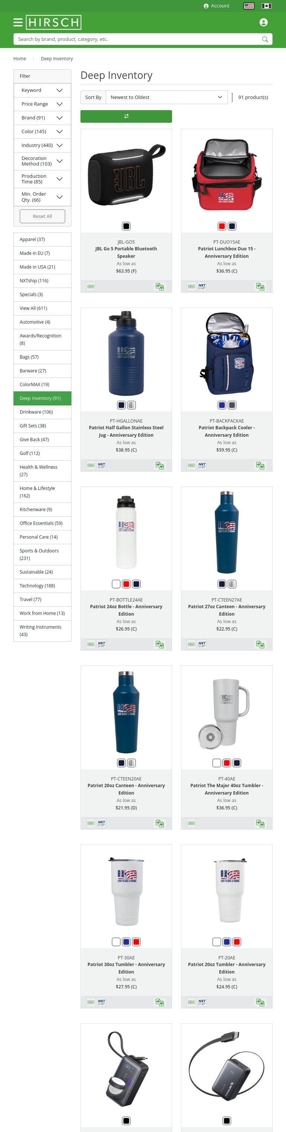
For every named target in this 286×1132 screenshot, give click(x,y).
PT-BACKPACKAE (227, 421)
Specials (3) (31, 294)
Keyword (31, 90)
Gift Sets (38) (33, 426)
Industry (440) (37, 145)
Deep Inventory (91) (40, 398)
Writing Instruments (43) (40, 631)
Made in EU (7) (35, 253)
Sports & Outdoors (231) (39, 554)
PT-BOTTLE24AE (126, 600)
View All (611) (33, 308)
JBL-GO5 (126, 242)
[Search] (143, 39)
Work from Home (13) (42, 613)
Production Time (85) (34, 179)
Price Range (35, 103)
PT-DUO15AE (226, 242)
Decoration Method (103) (37, 161)
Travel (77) (30, 599)
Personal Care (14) (39, 537)
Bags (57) (29, 357)
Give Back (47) (34, 439)
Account (216, 5)
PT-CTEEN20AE (126, 779)
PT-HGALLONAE (126, 421)
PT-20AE (226, 958)
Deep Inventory (57, 58)
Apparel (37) (32, 239)
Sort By (93, 97)
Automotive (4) (35, 322)
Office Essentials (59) (41, 523)
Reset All (42, 216)
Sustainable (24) (36, 572)
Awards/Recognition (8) (40, 339)
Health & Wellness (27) (38, 471)
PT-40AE (226, 779)
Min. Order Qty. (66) (34, 196)
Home (19, 58)
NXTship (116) (34, 281)
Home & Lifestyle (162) (37, 492)
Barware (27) (33, 371)
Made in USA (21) (37, 267)
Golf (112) (30, 453)
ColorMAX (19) (34, 384)
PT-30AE (126, 958)
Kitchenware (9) (36, 509)
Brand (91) (33, 117)
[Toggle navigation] (18, 22)
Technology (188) (37, 586)
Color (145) (34, 131)
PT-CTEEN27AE (227, 600)
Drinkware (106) (36, 412)
